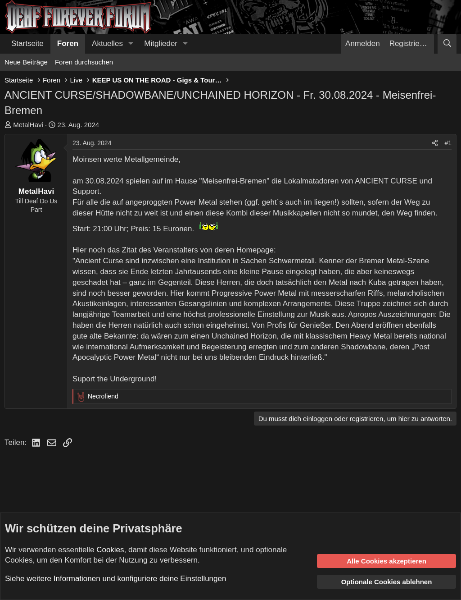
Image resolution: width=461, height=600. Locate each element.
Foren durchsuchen (84, 62)
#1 (448, 143)
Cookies (110, 549)
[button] (130, 44)
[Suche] (447, 44)
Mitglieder (160, 43)
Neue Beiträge (26, 62)
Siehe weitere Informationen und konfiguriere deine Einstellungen (115, 578)
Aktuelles (107, 43)
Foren (67, 43)
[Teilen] (435, 143)
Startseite (27, 43)
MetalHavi (28, 124)
